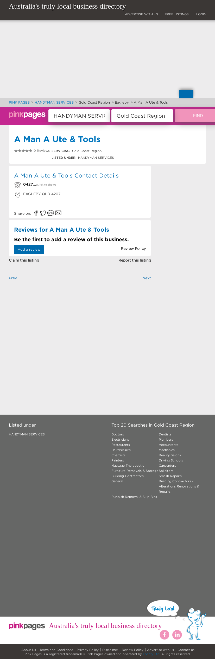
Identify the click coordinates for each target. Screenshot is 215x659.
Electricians (120, 439)
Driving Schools (171, 460)
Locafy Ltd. (151, 654)
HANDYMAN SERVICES (27, 434)
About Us (28, 649)
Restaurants (120, 444)
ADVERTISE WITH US (141, 14)
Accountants (168, 444)
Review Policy (132, 649)
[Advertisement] (80, 339)
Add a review (29, 249)
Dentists (165, 434)
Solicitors (166, 470)
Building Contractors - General (128, 478)
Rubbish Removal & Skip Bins (134, 496)
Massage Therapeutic (127, 465)
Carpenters (167, 465)
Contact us (186, 649)
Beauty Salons (170, 455)
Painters (117, 460)
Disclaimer (110, 649)
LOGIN (201, 14)
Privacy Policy (88, 649)
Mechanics (167, 450)
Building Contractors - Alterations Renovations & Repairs (179, 486)
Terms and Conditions (56, 649)
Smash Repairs (170, 476)
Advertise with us (160, 649)
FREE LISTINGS (177, 14)
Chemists (118, 455)
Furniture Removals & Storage (134, 470)
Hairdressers (121, 450)
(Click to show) (46, 184)
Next (146, 278)
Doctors (117, 434)
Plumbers (166, 439)
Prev (13, 278)
